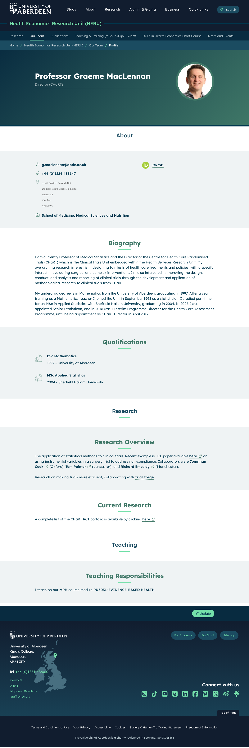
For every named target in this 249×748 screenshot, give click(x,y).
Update (202, 614)
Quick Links (200, 9)
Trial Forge (144, 477)
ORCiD (158, 165)
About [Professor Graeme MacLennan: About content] (124, 135)
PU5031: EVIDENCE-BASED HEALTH (124, 590)
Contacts (16, 681)
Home (14, 45)
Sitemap (228, 637)
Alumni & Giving (144, 9)
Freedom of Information (202, 728)
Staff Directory (20, 697)
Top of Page (228, 714)
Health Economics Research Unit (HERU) (58, 23)
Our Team (96, 45)
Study (73, 9)
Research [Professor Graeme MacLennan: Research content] (124, 411)
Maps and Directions (23, 692)
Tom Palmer (76, 467)
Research (114, 9)
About (93, 9)
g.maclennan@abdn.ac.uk (64, 165)
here (193, 456)
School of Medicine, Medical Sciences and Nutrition (85, 215)
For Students (175, 637)
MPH (63, 590)
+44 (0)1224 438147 (59, 174)
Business (174, 9)
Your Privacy (81, 728)
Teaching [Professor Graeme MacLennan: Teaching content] (124, 544)
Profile (113, 45)
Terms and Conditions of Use (50, 728)
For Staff (203, 637)
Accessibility (102, 728)
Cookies (120, 728)
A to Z (14, 687)
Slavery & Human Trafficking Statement (156, 728)
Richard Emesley (135, 467)
